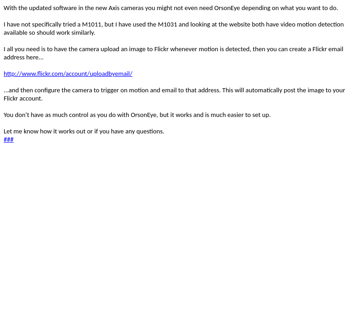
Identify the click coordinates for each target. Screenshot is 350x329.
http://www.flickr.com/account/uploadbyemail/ (68, 73)
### (9, 139)
